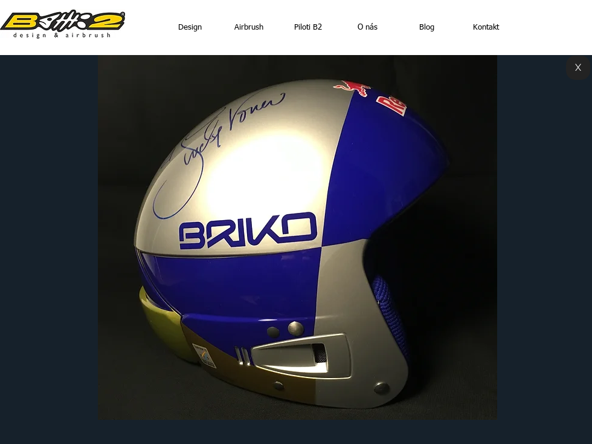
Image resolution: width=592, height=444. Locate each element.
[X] (578, 68)
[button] (297, 237)
